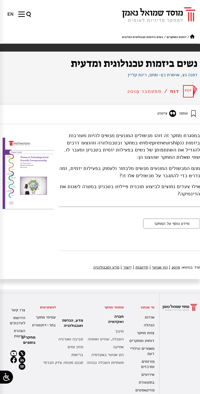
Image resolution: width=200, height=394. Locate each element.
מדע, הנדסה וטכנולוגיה (71, 322)
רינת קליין (137, 75)
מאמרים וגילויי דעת (142, 351)
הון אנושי (158, 267)
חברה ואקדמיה (114, 319)
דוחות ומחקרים (176, 37)
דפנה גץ (189, 75)
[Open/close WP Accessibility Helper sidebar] (6, 377)
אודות (149, 317)
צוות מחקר (145, 333)
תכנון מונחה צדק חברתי (63, 362)
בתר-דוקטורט (44, 325)
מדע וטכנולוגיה (106, 267)
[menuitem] (10, 14)
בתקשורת (146, 382)
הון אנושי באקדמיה (107, 355)
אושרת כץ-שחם (164, 75)
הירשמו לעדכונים (17, 320)
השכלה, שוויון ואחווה (106, 339)
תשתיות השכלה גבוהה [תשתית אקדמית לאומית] (105, 362)
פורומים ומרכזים (147, 364)
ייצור (126, 267)
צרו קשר (18, 310)
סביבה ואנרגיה (70, 339)
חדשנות (140, 267)
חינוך (119, 331)
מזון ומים (75, 347)
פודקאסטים (144, 390)
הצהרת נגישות (19, 333)
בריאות (77, 355)
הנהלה (149, 325)
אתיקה (118, 347)
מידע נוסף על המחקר (171, 223)
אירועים (147, 374)
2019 (174, 267)
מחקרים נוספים (28, 339)
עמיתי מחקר (46, 317)
